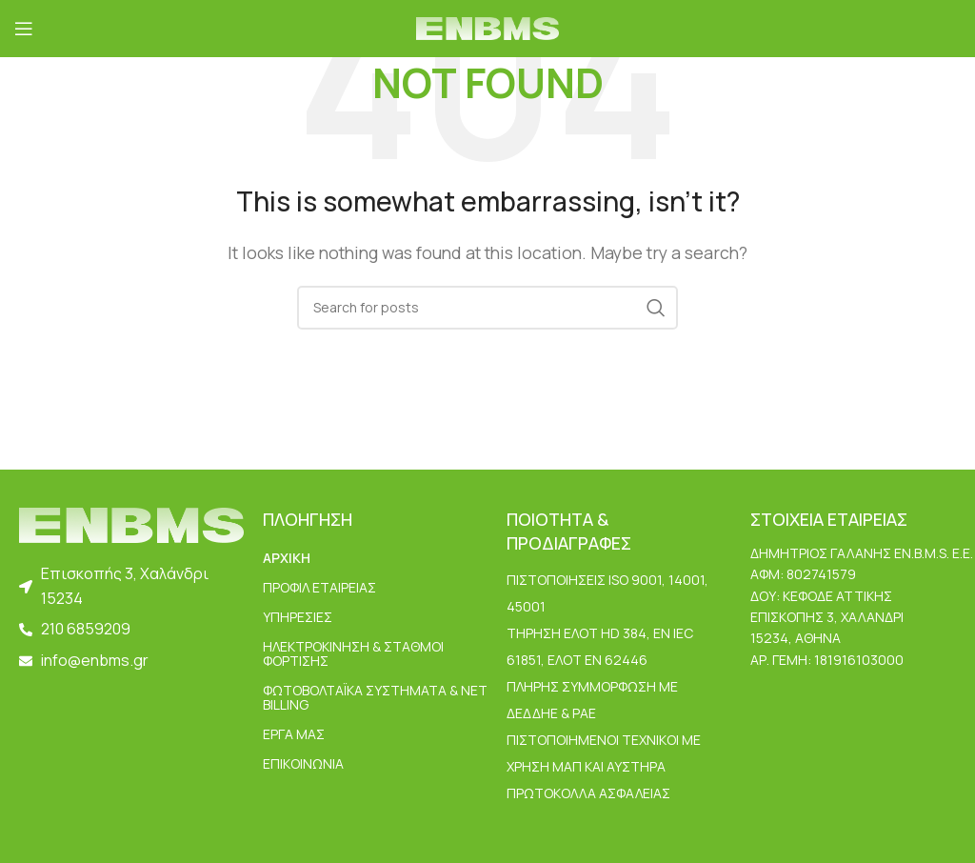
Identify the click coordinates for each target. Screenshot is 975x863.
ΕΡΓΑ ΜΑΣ (294, 734)
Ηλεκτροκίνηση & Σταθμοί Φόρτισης (353, 653)
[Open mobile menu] (24, 29)
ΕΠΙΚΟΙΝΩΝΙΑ (303, 763)
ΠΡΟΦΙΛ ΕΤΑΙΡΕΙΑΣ (319, 587)
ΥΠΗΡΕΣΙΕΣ (297, 617)
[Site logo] (487, 26)
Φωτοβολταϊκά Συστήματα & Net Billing (375, 697)
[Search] (487, 308)
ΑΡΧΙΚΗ (286, 558)
